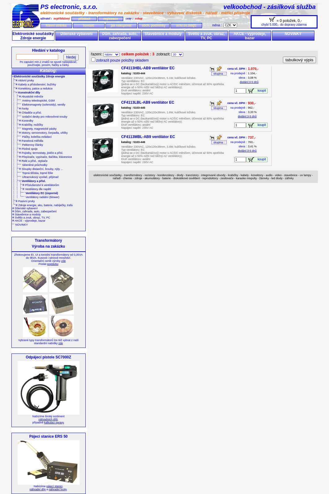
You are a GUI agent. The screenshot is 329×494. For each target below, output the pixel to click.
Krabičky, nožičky (31, 124)
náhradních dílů (48, 419)
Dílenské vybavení (76, 34)
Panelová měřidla (31, 140)
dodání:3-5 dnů (249, 82)
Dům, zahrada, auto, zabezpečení (119, 36)
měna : (217, 25)
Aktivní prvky (24, 80)
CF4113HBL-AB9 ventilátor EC (148, 68)
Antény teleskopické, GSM (38, 100)
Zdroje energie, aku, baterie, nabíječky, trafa (44, 205)
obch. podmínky (154, 25)
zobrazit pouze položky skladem (122, 60)
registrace (110, 18)
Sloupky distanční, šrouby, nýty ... (41, 169)
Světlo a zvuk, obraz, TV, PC (206, 36)
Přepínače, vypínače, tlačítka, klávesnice (45, 156)
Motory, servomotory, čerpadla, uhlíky (43, 132)
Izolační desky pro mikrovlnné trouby (44, 116)
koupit (262, 90)
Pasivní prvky (25, 201)
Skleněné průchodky (35, 165)
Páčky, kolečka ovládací (37, 136)
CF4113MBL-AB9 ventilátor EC (148, 137)
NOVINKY (293, 34)
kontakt (88, 25)
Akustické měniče (31, 96)
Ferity (24, 108)
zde (63, 260)
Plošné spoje (28, 148)
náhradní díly (38, 489)
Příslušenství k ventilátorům (40, 185)
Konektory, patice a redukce (34, 88)
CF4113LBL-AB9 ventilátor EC (147, 102)
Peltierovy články (32, 144)
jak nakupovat (121, 25)
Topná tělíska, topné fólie (37, 173)
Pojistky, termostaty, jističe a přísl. (41, 152)
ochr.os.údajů (186, 25)
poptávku (52, 264)
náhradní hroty (58, 489)
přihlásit (84, 18)
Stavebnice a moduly (163, 34)
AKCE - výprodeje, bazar (250, 36)
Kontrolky (26, 120)
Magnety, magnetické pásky (39, 128)
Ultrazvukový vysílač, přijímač (40, 177)
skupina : (218, 73)
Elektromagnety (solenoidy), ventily (44, 104)
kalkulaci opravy (54, 422)
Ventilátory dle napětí (36, 189)
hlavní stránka (56, 25)
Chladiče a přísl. (30, 112)
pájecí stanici (54, 486)
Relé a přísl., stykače (33, 160)
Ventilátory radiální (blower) (42, 197)
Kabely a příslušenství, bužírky (35, 84)
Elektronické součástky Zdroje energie (33, 36)
